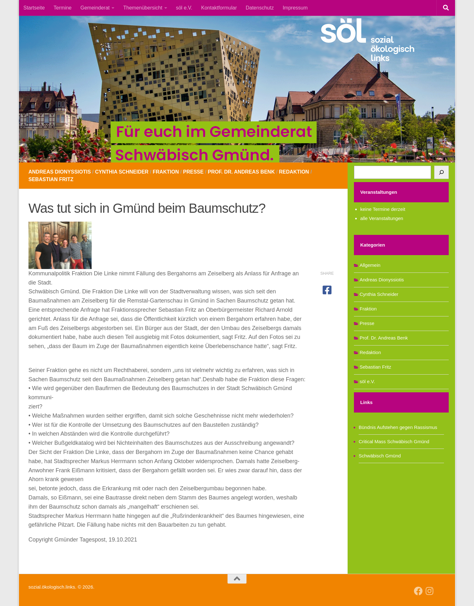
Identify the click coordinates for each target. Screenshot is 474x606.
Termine (63, 7)
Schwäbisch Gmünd (380, 455)
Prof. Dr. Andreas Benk (241, 171)
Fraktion (166, 171)
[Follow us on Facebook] (418, 591)
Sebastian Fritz (50, 179)
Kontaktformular (219, 7)
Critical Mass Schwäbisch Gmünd (394, 441)
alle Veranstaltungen (381, 218)
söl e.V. (184, 7)
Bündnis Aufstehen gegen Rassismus (398, 427)
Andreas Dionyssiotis (59, 171)
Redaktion (294, 171)
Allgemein (370, 265)
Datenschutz (260, 7)
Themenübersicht (142, 7)
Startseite (34, 7)
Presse (193, 171)
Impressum (295, 7)
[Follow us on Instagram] (429, 591)
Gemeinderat (95, 7)
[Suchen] (441, 172)
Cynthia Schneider (122, 171)
